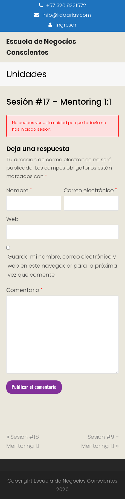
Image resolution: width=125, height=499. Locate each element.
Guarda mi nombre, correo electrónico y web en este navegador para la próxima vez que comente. (62, 266)
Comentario (24, 290)
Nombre (18, 190)
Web (12, 219)
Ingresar (66, 24)
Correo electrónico (90, 190)
